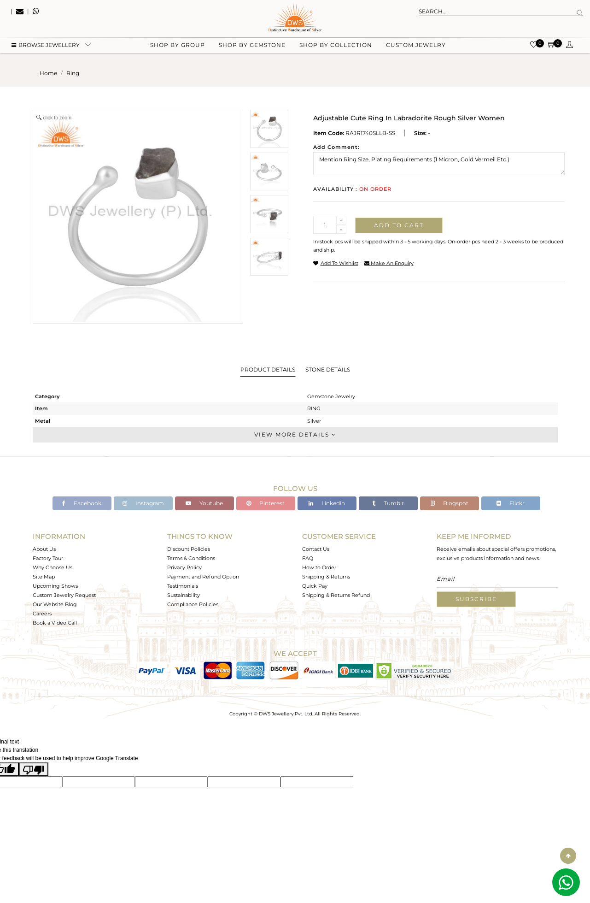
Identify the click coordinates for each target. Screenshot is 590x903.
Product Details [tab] (267, 369)
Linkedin (327, 503)
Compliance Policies (192, 604)
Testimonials (182, 586)
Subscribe (476, 599)
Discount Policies (188, 549)
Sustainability (183, 595)
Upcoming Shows (55, 586)
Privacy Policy (184, 567)
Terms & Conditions (191, 558)
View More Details (295, 434)
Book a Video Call (55, 623)
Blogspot (449, 503)
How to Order (319, 567)
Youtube (204, 503)
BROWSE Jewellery (46, 46)
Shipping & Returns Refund (336, 595)
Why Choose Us (52, 567)
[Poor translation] (33, 769)
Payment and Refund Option (203, 576)
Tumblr (388, 503)
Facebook (81, 503)
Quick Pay (314, 586)
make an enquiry (389, 263)
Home (48, 73)
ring (72, 73)
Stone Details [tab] (327, 369)
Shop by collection (335, 46)
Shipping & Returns (326, 576)
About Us (44, 549)
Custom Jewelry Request (64, 595)
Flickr (511, 503)
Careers (42, 613)
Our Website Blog (55, 604)
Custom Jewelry (416, 46)
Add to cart (399, 225)
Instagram (143, 503)
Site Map (44, 576)
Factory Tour (48, 558)
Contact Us (315, 549)
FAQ (307, 558)
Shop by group (177, 46)
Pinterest (265, 503)
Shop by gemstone (252, 46)
